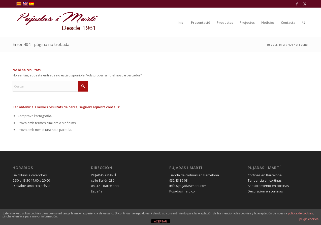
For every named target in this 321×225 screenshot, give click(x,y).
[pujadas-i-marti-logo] (55, 22)
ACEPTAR (160, 221)
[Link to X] (304, 4)
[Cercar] (303, 22)
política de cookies (300, 213)
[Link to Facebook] (297, 4)
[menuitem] (181, 22)
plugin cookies (308, 219)
